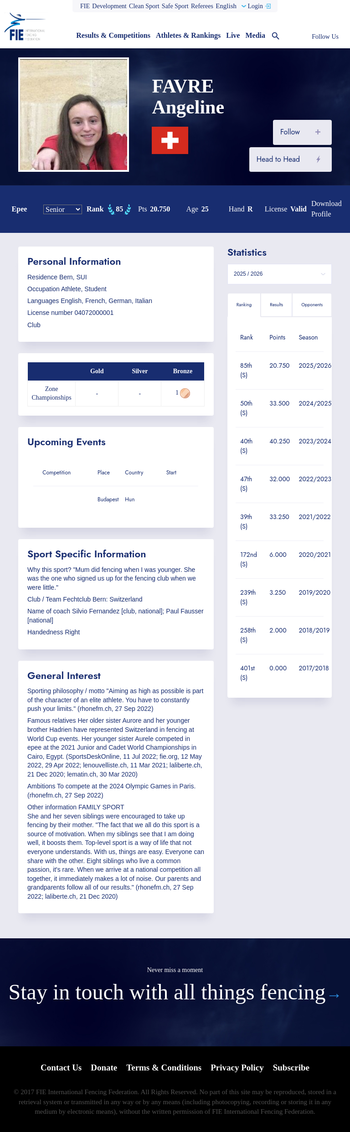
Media (255, 35)
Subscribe (291, 1067)
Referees (202, 6)
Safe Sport (175, 6)
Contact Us (61, 1067)
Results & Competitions (113, 35)
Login (254, 6)
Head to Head (278, 159)
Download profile (326, 209)
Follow (290, 132)
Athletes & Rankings (188, 35)
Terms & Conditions (163, 1067)
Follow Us (325, 36)
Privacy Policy (237, 1067)
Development (109, 6)
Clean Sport (144, 6)
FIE (85, 6)
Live (233, 35)
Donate (104, 1067)
